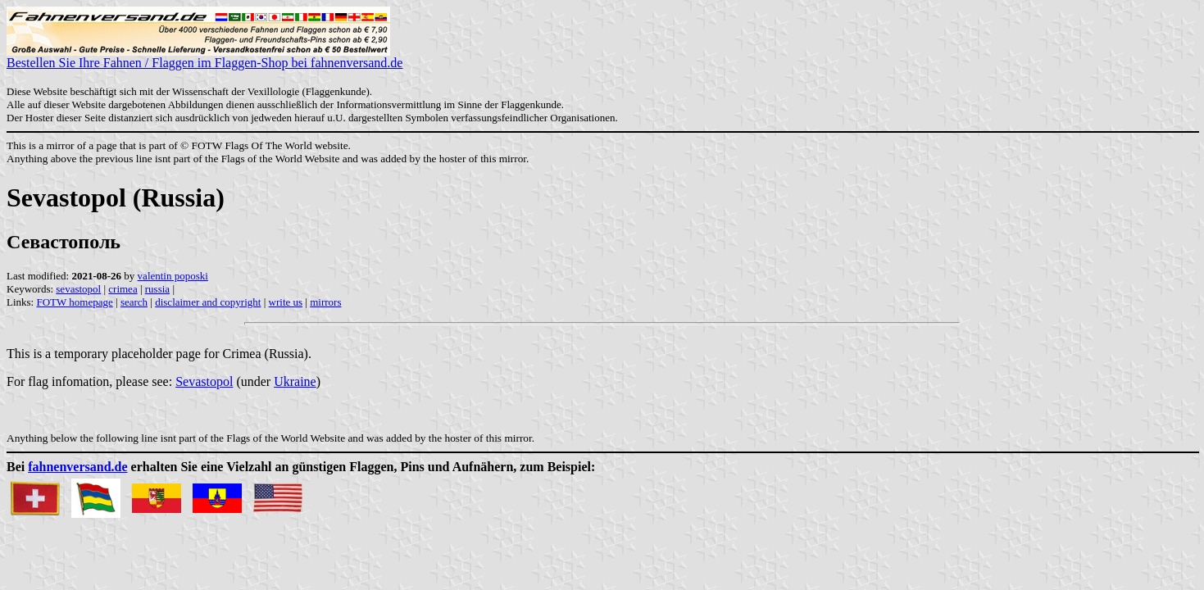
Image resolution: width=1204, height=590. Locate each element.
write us (286, 302)
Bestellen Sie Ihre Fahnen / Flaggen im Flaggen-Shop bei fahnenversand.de (204, 57)
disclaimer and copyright (208, 302)
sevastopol (78, 289)
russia (157, 289)
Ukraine (295, 381)
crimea (122, 289)
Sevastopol (204, 381)
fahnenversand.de (77, 467)
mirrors (325, 302)
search (134, 302)
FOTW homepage (74, 302)
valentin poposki (173, 276)
